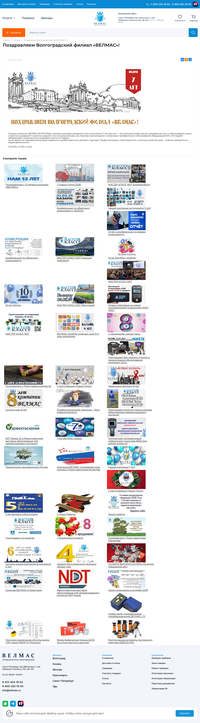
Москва (57, 669)
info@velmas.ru (11, 690)
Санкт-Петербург (63, 680)
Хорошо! (185, 713)
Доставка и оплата (27, 4)
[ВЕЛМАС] (100, 18)
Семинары (45, 4)
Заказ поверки (158, 663)
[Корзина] (194, 18)
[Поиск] (109, 32)
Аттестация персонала (162, 673)
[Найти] (193, 32)
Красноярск (60, 675)
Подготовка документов (163, 683)
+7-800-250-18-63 (160, 4)
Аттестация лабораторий (163, 678)
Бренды (47, 18)
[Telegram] (13, 704)
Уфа (55, 686)
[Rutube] (195, 4)
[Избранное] (180, 18)
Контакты (91, 4)
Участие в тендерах (63, 4)
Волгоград (59, 658)
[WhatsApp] (5, 704)
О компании (8, 4)
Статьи (79, 4)
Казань (57, 664)
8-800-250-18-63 (181, 4)
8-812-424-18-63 (12, 682)
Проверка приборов (161, 658)
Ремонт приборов (160, 668)
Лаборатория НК (160, 688)
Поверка (28, 18)
